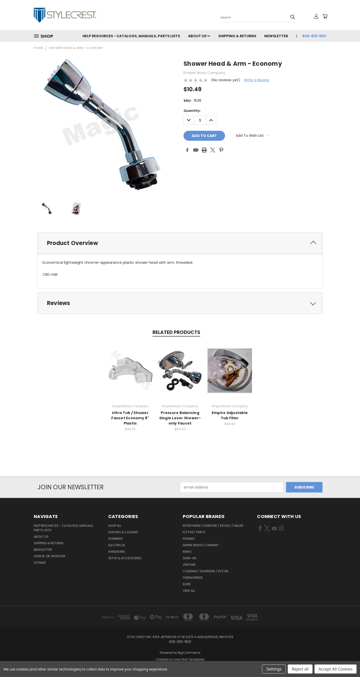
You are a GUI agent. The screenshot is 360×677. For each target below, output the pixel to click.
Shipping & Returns (237, 36)
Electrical (116, 545)
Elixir (187, 584)
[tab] (180, 243)
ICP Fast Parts (194, 532)
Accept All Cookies (335, 669)
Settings (274, 669)
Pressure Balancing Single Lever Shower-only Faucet (180, 418)
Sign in (39, 556)
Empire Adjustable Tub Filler (230, 415)
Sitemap (40, 562)
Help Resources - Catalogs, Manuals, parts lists (131, 36)
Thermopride (192, 578)
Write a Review (256, 80)
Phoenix (188, 538)
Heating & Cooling (123, 532)
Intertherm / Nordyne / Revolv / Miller (213, 526)
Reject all (300, 669)
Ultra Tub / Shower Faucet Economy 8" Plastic (130, 418)
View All (189, 590)
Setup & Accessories (125, 558)
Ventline (189, 564)
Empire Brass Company (200, 545)
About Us (199, 36)
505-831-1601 (314, 36)
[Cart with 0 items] (325, 16)
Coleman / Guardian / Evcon (205, 571)
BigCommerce (189, 652)
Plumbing (115, 538)
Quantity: (192, 110)
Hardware (116, 552)
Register (58, 556)
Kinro (187, 552)
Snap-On (189, 558)
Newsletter (276, 36)
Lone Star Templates (189, 659)
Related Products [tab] (176, 332)
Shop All (114, 526)
